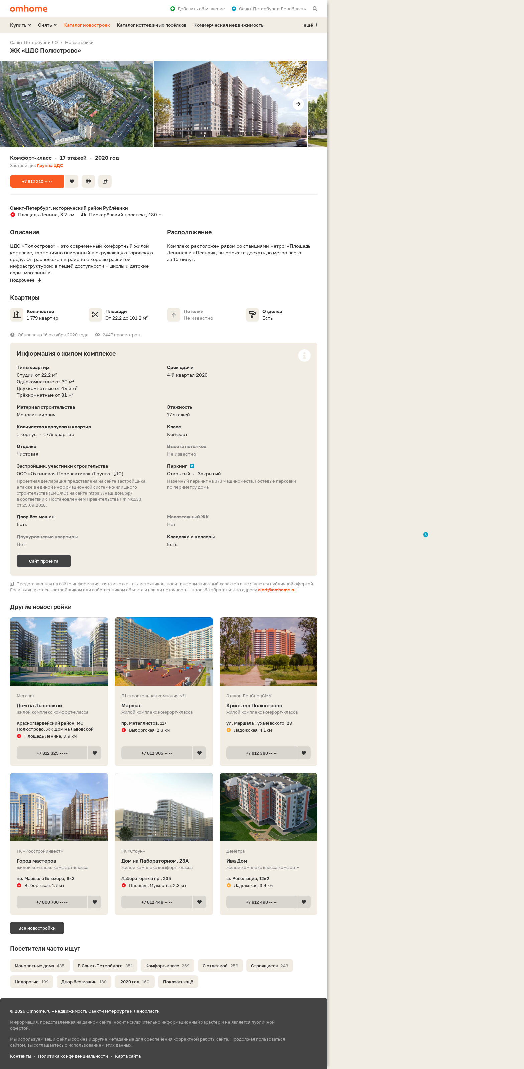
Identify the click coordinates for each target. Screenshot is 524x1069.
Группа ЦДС (50, 165)
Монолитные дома (40, 965)
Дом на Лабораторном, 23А (163, 860)
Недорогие (32, 981)
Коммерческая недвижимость (228, 25)
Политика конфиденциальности (73, 1056)
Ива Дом (268, 860)
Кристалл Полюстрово (268, 705)
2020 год (134, 981)
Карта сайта (128, 1056)
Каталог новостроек (86, 25)
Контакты (20, 1056)
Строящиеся (269, 965)
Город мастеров (59, 860)
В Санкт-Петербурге (105, 965)
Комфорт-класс (167, 965)
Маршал (163, 705)
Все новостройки (37, 928)
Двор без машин (84, 981)
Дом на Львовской (59, 705)
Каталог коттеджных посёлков (152, 25)
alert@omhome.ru (277, 589)
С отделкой (220, 965)
